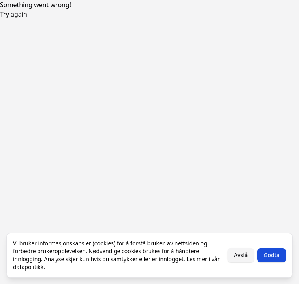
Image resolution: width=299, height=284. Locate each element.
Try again (13, 14)
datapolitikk (28, 267)
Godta (271, 255)
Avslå (241, 255)
